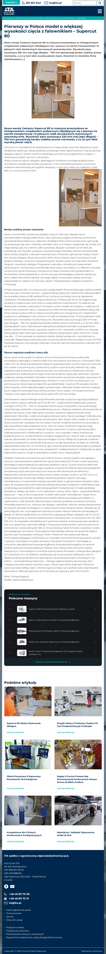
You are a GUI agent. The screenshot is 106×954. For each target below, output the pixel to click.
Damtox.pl (97, 951)
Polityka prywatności (17, 930)
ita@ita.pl (55, 3)
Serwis (9, 916)
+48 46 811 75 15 (19, 898)
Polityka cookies (15, 927)
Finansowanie (14, 913)
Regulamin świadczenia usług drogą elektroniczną (34, 937)
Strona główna (8, 18)
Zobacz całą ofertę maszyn (53, 662)
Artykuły (18, 18)
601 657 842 (33, 3)
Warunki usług (14, 920)
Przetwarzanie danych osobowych (25, 934)
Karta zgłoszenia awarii (18, 910)
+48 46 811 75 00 (19, 894)
